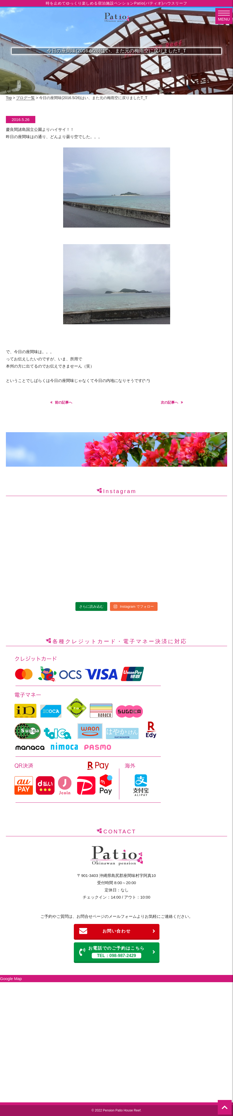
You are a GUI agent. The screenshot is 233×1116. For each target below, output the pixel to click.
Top (9, 98)
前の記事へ (63, 402)
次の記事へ (169, 402)
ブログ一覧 (25, 98)
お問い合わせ (117, 931)
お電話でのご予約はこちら (117, 952)
